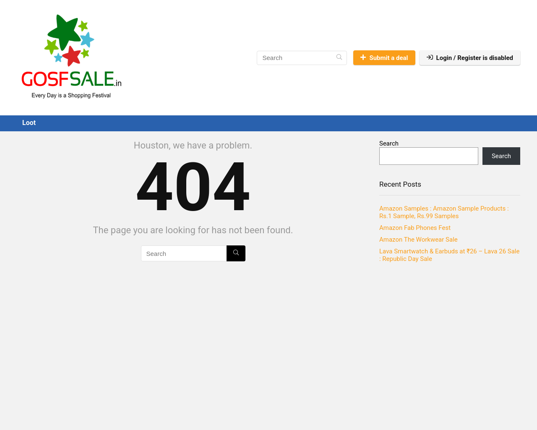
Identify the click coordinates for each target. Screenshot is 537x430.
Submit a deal (384, 58)
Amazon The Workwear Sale (418, 239)
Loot (29, 123)
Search (389, 143)
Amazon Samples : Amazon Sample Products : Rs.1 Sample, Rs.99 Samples (444, 212)
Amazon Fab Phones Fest (415, 228)
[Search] (339, 58)
